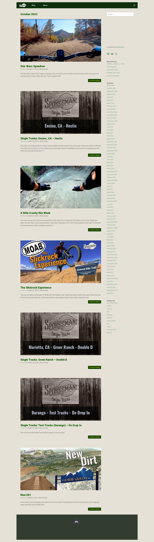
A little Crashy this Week (35, 213)
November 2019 (112, 258)
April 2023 (110, 165)
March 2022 (110, 192)
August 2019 (111, 266)
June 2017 (110, 281)
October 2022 (111, 177)
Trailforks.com (119, 47)
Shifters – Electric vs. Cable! (116, 64)
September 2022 (112, 180)
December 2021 (112, 201)
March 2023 (110, 168)
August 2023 (111, 153)
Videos (109, 332)
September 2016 (112, 290)
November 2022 (112, 174)
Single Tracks (111, 321)
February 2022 (111, 195)
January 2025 (111, 109)
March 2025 (110, 103)
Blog (33, 5)
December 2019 (112, 254)
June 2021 (110, 207)
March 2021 (110, 213)
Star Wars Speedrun (32, 66)
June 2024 (110, 130)
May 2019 (110, 272)
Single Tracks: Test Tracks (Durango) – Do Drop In (51, 425)
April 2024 (110, 136)
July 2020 (110, 234)
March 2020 (110, 246)
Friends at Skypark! (113, 76)
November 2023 (112, 145)
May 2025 (110, 100)
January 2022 (111, 198)
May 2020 (110, 240)
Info (108, 312)
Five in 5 (109, 309)
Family (109, 306)
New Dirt (25, 494)
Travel (109, 327)
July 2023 (110, 156)
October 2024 (111, 118)
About (45, 5)
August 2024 (111, 124)
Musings (109, 315)
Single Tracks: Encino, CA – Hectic (41, 138)
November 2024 (112, 115)
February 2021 (111, 216)
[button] (134, 5)
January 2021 (111, 219)
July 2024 (110, 127)
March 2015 (110, 293)
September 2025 (112, 91)
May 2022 (110, 189)
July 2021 (110, 204)
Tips (108, 324)
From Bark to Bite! (112, 70)
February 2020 (111, 249)
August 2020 (111, 231)
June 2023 (110, 159)
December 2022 (112, 171)
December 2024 (112, 112)
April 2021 (110, 210)
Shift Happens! (111, 67)
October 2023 (111, 148)
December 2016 (112, 284)
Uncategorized (111, 329)
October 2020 (111, 225)
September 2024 (112, 121)
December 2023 (112, 142)
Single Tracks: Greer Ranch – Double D (43, 359)
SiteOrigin (75, 535)
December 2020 (112, 222)
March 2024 (110, 139)
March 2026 (110, 85)
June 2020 (110, 237)
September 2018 (112, 278)
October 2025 (111, 88)
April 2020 (110, 243)
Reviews (109, 318)
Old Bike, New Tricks (113, 73)
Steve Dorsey (44, 69)
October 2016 (111, 287)
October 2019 (111, 260)
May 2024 (110, 133)
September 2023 (112, 151)
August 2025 (111, 94)
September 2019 (112, 263)
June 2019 (110, 269)
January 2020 (111, 252)
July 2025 (110, 97)
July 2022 (110, 186)
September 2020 (112, 228)
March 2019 (110, 275)
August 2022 (111, 183)
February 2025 (111, 106)
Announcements (112, 303)
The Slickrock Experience (35, 287)
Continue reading (94, 80)
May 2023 (110, 162)
